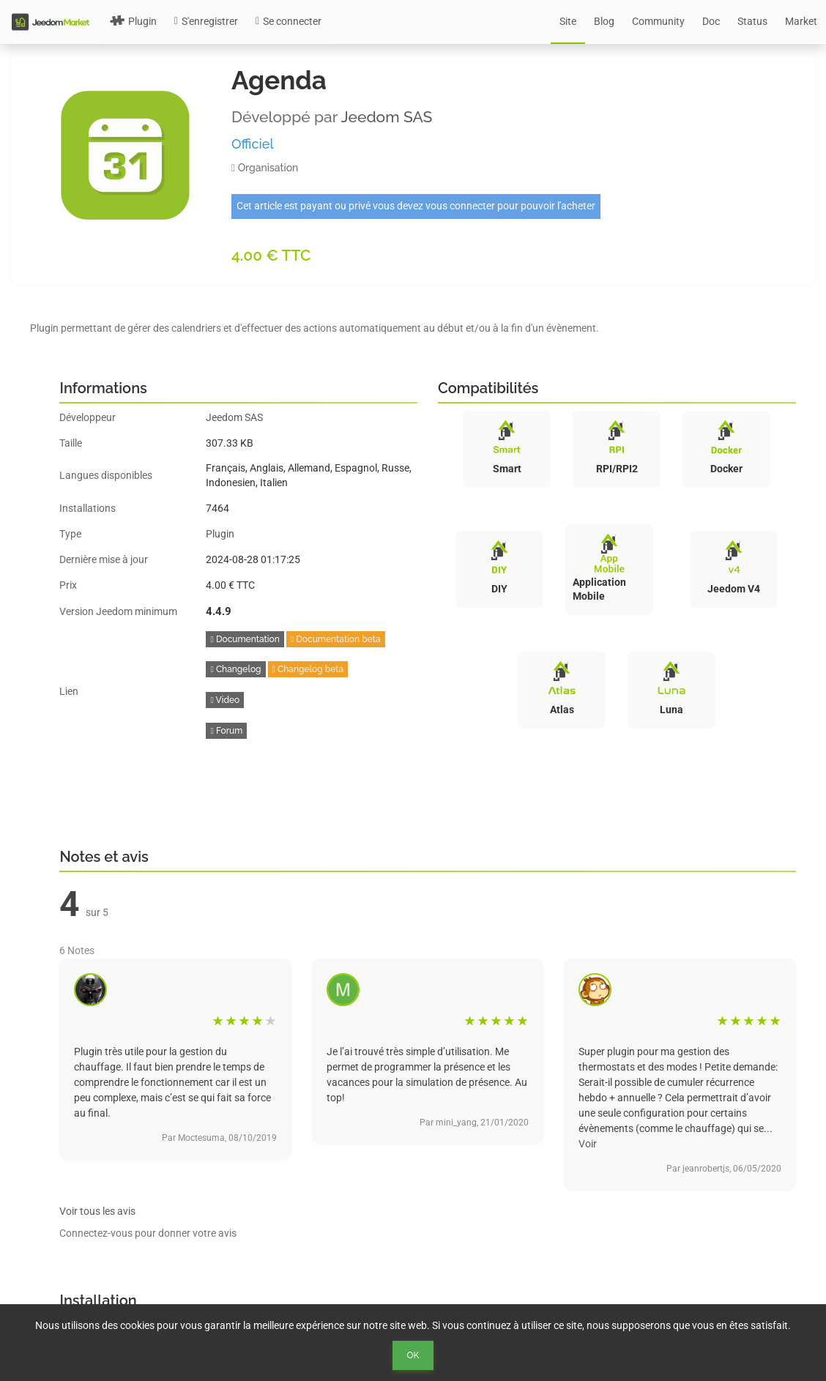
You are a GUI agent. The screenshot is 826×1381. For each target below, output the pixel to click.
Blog (604, 21)
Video (224, 700)
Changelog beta (308, 669)
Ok (413, 1355)
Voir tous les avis (97, 1211)
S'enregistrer (206, 21)
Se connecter (288, 21)
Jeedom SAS (387, 117)
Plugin (133, 21)
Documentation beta (336, 639)
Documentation (244, 639)
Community (658, 21)
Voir (587, 1144)
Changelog (235, 669)
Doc (711, 21)
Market (801, 21)
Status (752, 21)
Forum (226, 731)
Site (567, 21)
